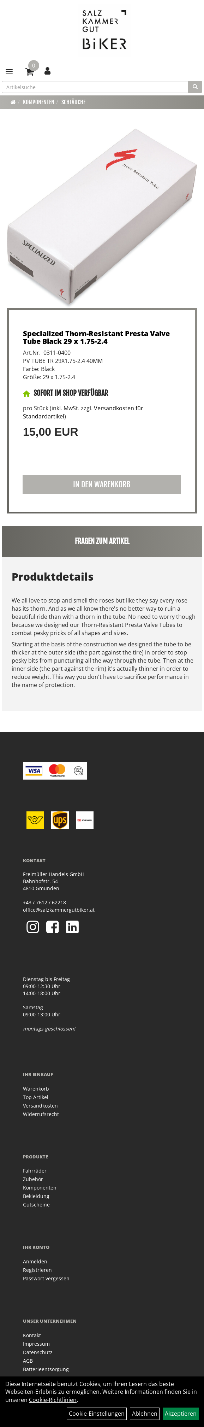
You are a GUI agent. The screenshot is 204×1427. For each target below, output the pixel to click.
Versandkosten (40, 1105)
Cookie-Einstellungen (97, 1413)
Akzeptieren (181, 1413)
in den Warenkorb (101, 484)
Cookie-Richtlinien (53, 1400)
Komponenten (38, 102)
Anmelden (35, 1261)
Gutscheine (36, 1204)
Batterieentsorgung (46, 1369)
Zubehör (33, 1179)
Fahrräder (35, 1170)
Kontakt (32, 1335)
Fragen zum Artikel (102, 541)
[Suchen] (195, 87)
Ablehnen (144, 1413)
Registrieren (37, 1270)
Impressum (36, 1343)
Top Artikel (35, 1097)
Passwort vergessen (46, 1278)
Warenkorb (36, 1088)
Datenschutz (38, 1352)
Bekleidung (36, 1196)
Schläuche (73, 102)
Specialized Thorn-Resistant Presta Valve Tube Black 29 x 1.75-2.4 (96, 337)
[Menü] (9, 71)
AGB (28, 1360)
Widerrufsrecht (41, 1114)
